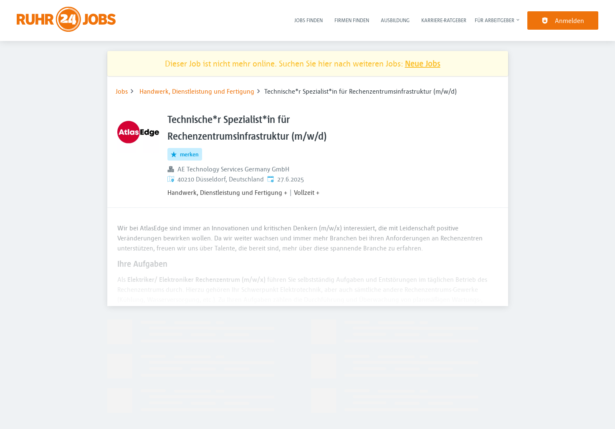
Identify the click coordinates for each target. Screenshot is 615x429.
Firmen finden (351, 20)
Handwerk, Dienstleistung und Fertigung (196, 91)
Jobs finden (308, 20)
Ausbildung (395, 20)
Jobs (122, 91)
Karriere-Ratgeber (443, 20)
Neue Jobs (422, 63)
